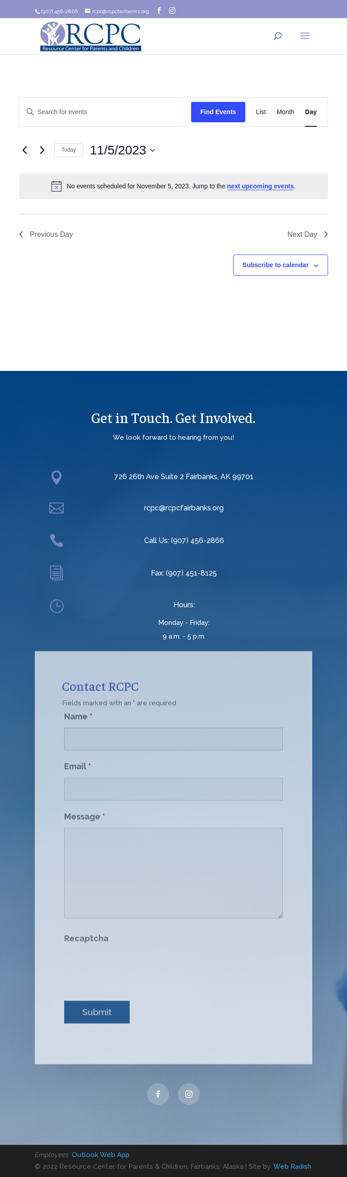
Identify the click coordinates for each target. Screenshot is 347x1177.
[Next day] (42, 150)
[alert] (173, 186)
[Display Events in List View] (261, 112)
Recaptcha (86, 930)
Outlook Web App (101, 1155)
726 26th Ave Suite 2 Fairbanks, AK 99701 (183, 476)
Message (84, 808)
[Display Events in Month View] (285, 112)
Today (68, 150)
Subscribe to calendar (276, 265)
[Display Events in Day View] (311, 112)
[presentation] (133, 959)
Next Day (307, 234)
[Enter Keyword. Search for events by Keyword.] (105, 112)
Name (78, 708)
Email (77, 758)
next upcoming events (260, 186)
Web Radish (292, 1167)
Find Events (218, 111)
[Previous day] (24, 150)
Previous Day (46, 234)
